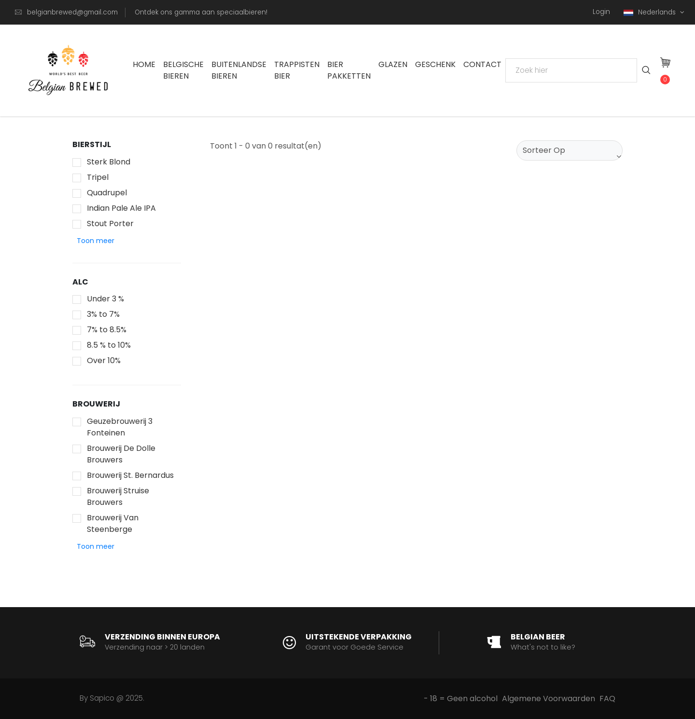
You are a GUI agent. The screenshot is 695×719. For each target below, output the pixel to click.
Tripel (98, 177)
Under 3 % (105, 298)
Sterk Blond (108, 161)
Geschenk (435, 64)
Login (601, 11)
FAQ (607, 698)
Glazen (392, 64)
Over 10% (104, 360)
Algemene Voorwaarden (548, 698)
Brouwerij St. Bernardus (130, 475)
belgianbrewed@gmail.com (72, 12)
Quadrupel (107, 192)
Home (144, 64)
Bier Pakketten (349, 70)
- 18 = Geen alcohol (461, 698)
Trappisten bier (297, 70)
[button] (95, 240)
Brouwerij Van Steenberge (113, 523)
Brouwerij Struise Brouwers (118, 496)
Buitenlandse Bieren (238, 70)
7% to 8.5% (106, 329)
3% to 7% (103, 314)
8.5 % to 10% (109, 345)
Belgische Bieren (183, 70)
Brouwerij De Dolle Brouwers (121, 454)
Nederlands (651, 12)
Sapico (102, 698)
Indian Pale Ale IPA (121, 208)
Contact (482, 64)
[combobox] (569, 150)
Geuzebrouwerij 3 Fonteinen (120, 427)
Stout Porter (110, 223)
